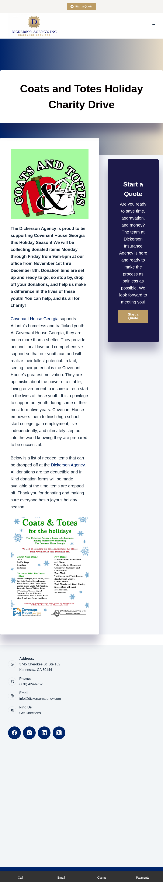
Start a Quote (81, 6)
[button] (133, 316)
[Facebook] (14, 732)
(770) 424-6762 (30, 684)
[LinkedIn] (44, 732)
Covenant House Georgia (35, 318)
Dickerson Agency (68, 465)
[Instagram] (29, 732)
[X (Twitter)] (59, 732)
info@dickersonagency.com (40, 698)
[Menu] (153, 26)
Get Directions (30, 713)
